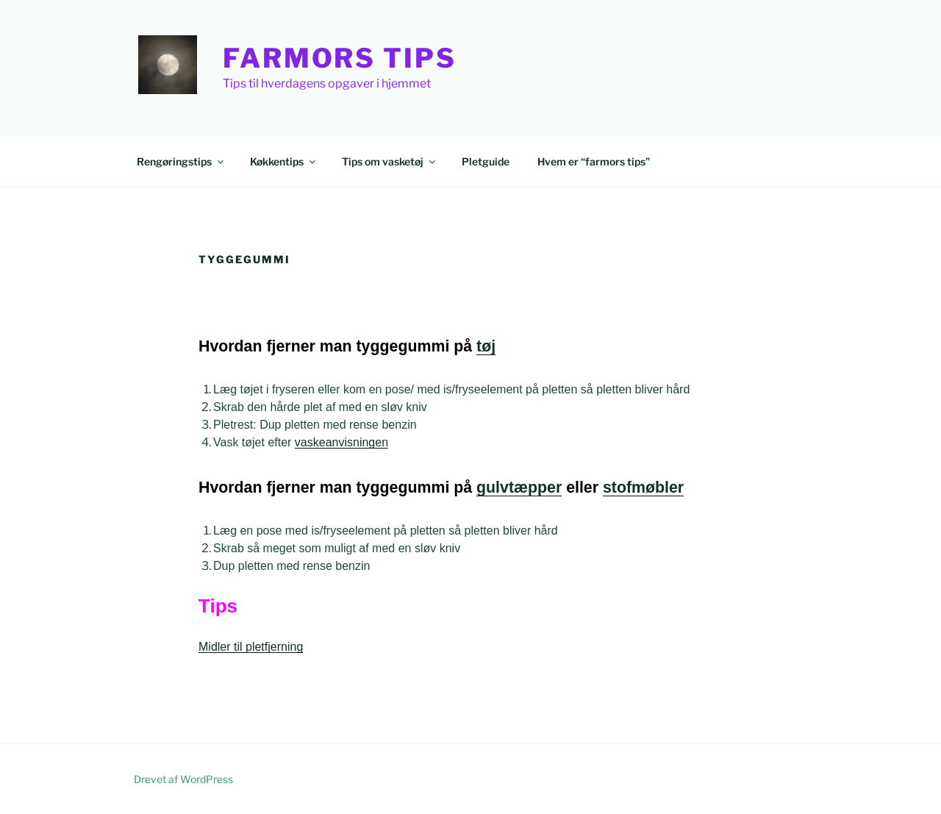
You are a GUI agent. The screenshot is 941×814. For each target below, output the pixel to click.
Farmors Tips (340, 58)
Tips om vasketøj (389, 161)
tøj (485, 346)
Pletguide (485, 161)
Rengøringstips (181, 161)
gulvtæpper (519, 487)
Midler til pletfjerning (250, 646)
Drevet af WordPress (183, 779)
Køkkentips (284, 161)
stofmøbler (643, 487)
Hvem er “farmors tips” (593, 161)
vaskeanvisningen (341, 442)
